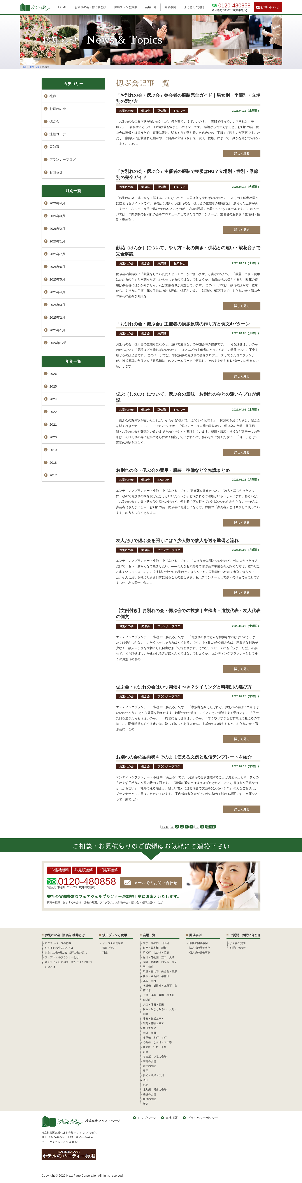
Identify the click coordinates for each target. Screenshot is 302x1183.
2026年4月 (57, 203)
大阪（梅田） (151, 1032)
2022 (53, 412)
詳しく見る (241, 153)
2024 (53, 399)
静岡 (145, 1070)
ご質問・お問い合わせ (245, 935)
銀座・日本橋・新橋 (155, 947)
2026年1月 (57, 241)
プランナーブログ (168, 550)
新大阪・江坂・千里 (155, 1047)
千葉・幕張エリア (153, 1023)
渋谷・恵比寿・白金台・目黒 (160, 971)
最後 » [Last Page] (210, 826)
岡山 (145, 1080)
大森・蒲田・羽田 (153, 1004)
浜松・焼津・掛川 (153, 1075)
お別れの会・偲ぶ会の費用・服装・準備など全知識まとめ (173, 470)
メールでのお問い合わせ (155, 883)
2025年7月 (57, 254)
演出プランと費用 (125, 7)
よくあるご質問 (194, 7)
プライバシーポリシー (202, 1118)
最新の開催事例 (198, 943)
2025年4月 (57, 292)
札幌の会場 (149, 1094)
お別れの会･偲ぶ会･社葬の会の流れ (66, 952)
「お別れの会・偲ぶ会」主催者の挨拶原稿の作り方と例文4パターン (183, 323)
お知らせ (179, 110)
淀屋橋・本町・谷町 (155, 1037)
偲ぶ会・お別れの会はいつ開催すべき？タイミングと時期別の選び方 (184, 687)
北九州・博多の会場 (155, 1089)
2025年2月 (57, 317)
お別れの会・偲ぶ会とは (90, 7)
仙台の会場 (149, 1099)
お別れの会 (126, 110)
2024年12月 (58, 343)
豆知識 (161, 110)
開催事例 (170, 7)
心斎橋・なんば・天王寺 (157, 1042)
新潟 (145, 1103)
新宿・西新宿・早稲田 (156, 976)
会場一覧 (150, 7)
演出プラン (109, 947)
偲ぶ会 (145, 110)
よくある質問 (238, 943)
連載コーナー (59, 134)
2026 (53, 374)
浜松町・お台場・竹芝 (156, 952)
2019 (53, 450)
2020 (53, 437)
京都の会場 (149, 1061)
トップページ (146, 1118)
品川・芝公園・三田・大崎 (158, 957)
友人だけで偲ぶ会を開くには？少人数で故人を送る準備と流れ (177, 540)
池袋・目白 (149, 981)
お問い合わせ (270, 7)
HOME (62, 7)
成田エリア (149, 1028)
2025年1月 (57, 330)
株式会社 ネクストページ (81, 1121)
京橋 (145, 1051)
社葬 (52, 96)
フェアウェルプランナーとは (62, 957)
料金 (105, 952)
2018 (53, 462)
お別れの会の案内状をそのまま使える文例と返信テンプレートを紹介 (184, 757)
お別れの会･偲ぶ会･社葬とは (65, 935)
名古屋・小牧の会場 (155, 1056)
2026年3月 (57, 216)
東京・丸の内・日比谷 (156, 943)
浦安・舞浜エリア (153, 1018)
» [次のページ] (202, 826)
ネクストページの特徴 (58, 943)
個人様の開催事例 (199, 952)
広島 (145, 1084)
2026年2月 (57, 228)
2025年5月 (57, 279)
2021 (53, 424)
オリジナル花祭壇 (112, 943)
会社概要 (171, 1118)
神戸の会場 (149, 1065)
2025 (53, 386)
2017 (53, 475)
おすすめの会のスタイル (59, 947)
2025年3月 (57, 305)
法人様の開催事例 (199, 947)
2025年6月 (57, 267)
